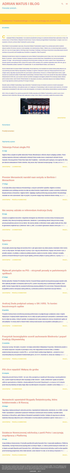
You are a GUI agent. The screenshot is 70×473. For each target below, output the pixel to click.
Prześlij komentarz (8, 131)
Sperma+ (6, 240)
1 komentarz (16, 166)
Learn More (33, 471)
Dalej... (65, 166)
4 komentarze (17, 389)
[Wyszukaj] (62, 3)
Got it (39, 471)
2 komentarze (17, 229)
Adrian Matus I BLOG (20, 4)
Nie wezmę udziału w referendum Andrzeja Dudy (27, 210)
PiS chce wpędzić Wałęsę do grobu (20, 369)
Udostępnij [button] (62, 118)
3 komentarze (17, 326)
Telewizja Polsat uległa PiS (16, 147)
